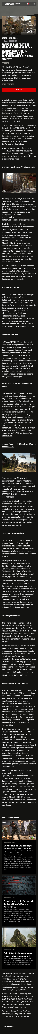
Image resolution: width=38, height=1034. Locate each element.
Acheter (19, 90)
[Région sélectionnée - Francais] (28, 4)
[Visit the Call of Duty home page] (9, 4)
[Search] (34, 4)
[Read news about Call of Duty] (18, 3)
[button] (3, 4)
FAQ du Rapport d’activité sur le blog (18, 326)
